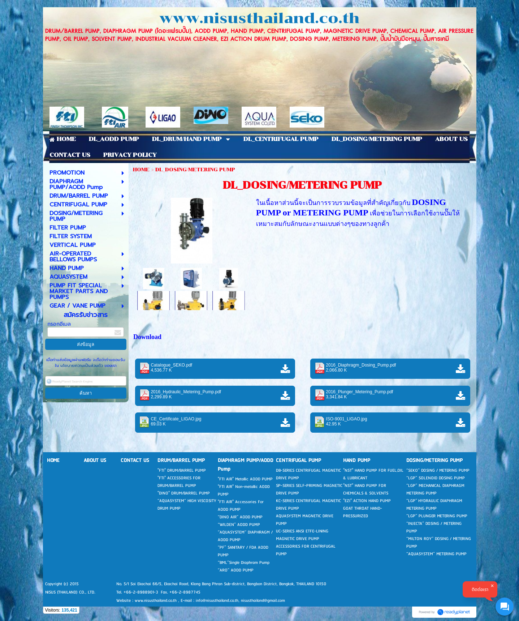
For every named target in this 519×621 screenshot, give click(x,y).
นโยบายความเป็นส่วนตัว (81, 366)
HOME (141, 170)
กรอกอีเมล (59, 324)
